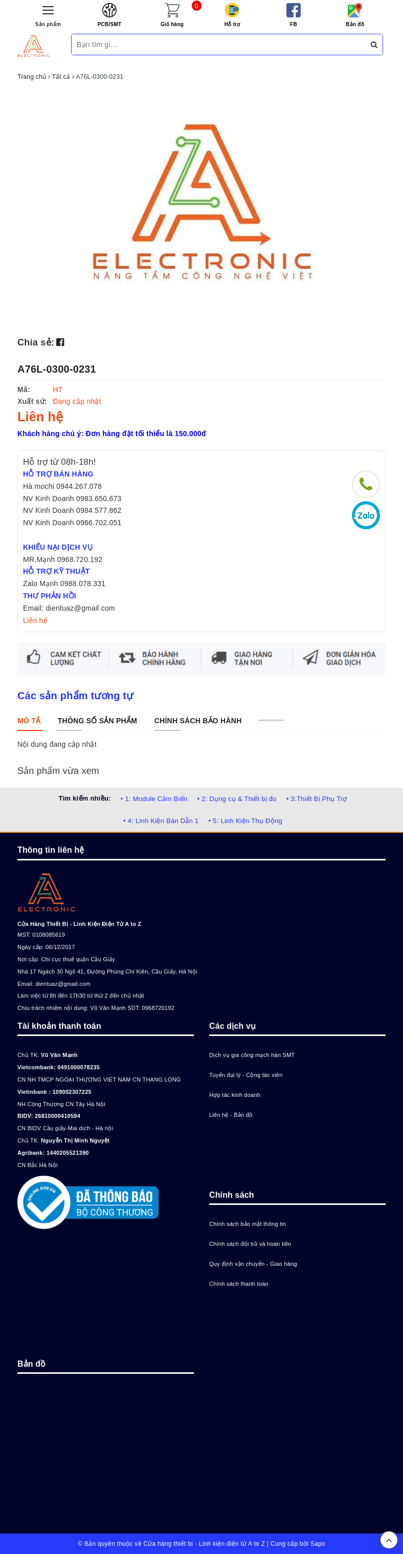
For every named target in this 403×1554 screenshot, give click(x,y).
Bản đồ (355, 24)
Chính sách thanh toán (238, 1284)
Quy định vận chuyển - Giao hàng (253, 1264)
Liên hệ (35, 620)
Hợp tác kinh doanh (234, 1095)
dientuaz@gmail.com (62, 984)
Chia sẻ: (35, 342)
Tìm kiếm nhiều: (84, 798)
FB (293, 24)
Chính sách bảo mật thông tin (247, 1224)
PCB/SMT (110, 24)
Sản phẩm (48, 24)
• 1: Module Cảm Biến (154, 799)
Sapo (317, 1543)
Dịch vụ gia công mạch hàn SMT (252, 1055)
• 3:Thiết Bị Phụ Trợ (316, 799)
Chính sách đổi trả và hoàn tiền (250, 1244)
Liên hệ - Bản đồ (231, 1115)
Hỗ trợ (232, 24)
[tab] (28, 720)
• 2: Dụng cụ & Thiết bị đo (236, 799)
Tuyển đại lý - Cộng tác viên (246, 1075)
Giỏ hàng (172, 24)
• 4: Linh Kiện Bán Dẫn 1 (160, 821)
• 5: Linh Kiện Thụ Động (245, 821)
